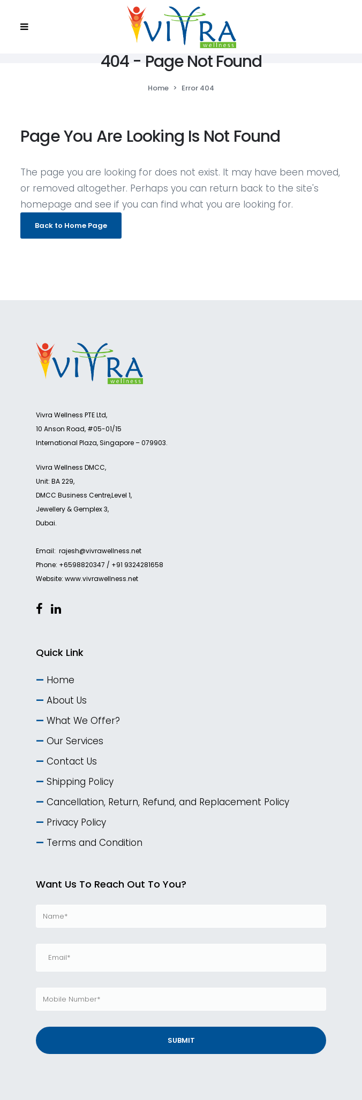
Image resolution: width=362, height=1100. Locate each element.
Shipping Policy (80, 781)
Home (158, 88)
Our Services (75, 741)
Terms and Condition (94, 842)
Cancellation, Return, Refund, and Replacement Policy (168, 802)
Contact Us (72, 761)
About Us (67, 700)
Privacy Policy (76, 822)
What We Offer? (83, 720)
